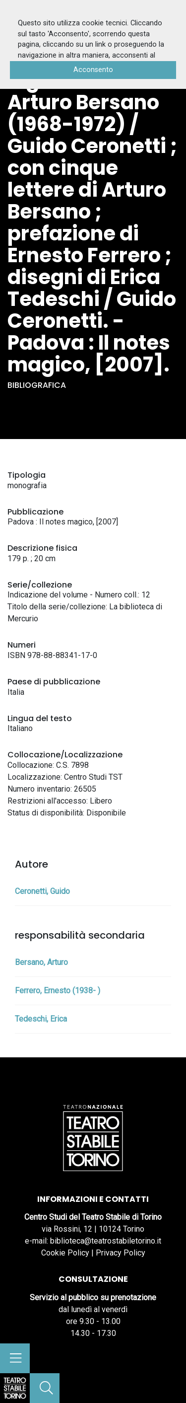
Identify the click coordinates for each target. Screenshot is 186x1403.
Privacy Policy (120, 1252)
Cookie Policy (65, 1252)
